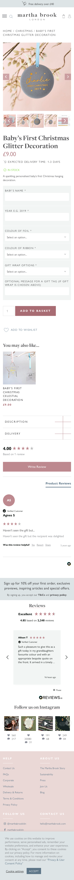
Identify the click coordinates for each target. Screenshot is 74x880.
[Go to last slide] (6, 77)
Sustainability (46, 774)
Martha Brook (37, 16)
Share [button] (48, 544)
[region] (37, 657)
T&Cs (41, 595)
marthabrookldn (13, 829)
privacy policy (58, 595)
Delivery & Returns (13, 792)
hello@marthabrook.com (53, 823)
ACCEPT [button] (34, 871)
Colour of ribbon (20, 248)
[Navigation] (7, 16)
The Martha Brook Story (52, 768)
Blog (42, 792)
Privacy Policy (10, 804)
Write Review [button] (37, 467)
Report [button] (40, 544)
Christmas (24, 31)
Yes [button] (33, 544)
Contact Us (9, 768)
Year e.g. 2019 (17, 211)
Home (7, 31)
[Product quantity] (8, 311)
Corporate (8, 780)
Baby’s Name (15, 190)
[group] (37, 449)
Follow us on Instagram (37, 707)
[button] (7, 657)
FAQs (6, 774)
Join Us (43, 786)
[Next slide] (68, 77)
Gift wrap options (21, 265)
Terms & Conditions (13, 798)
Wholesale (8, 786)
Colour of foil (18, 231)
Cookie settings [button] (15, 871)
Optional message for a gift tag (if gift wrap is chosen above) (37, 283)
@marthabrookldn (14, 823)
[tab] (58, 484)
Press (43, 780)
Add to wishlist (24, 330)
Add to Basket (35, 311)
